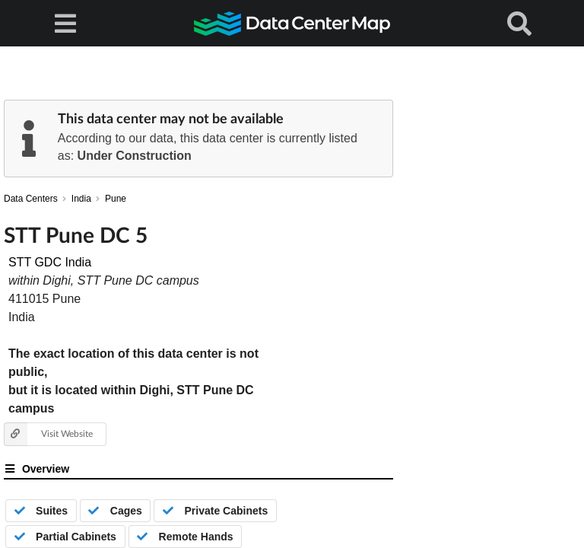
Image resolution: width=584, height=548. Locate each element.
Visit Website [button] (48, 434)
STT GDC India (49, 262)
